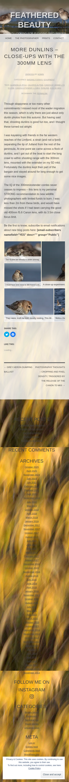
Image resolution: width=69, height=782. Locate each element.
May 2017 (32, 548)
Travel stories (32, 724)
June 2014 (31, 653)
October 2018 (32, 510)
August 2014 (31, 645)
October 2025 (32, 467)
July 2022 (32, 482)
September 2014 (31, 641)
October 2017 (32, 533)
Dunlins (45, 88)
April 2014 (32, 661)
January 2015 (32, 626)
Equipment (49, 80)
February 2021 (31, 490)
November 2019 (32, 498)
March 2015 (32, 618)
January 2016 (32, 591)
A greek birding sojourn (31, 429)
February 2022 (31, 486)
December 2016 (32, 564)
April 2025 (32, 471)
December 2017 (32, 525)
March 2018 (32, 517)
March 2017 (32, 552)
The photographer (27, 38)
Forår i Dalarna (31, 437)
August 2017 (31, 537)
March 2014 (32, 665)
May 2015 (32, 611)
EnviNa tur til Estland (31, 440)
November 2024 (32, 475)
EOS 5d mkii (55, 88)
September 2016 (31, 572)
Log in (32, 743)
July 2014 (32, 649)
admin (41, 74)
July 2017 (32, 541)
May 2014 (32, 657)
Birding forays (35, 80)
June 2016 (31, 583)
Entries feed (32, 747)
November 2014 (32, 634)
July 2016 (32, 579)
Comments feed (32, 750)
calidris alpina (35, 85)
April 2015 (32, 614)
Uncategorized (31, 728)
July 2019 (32, 502)
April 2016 (32, 587)
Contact (58, 38)
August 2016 (31, 576)
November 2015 (32, 595)
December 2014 (32, 630)
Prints (46, 38)
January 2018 (32, 521)
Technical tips (32, 720)
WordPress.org (31, 754)
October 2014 (32, 638)
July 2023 (32, 478)
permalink (42, 93)
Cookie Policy (34, 768)
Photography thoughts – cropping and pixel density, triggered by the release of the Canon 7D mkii (50, 376)
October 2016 (32, 568)
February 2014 (31, 669)
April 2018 (32, 513)
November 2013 (32, 673)
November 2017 (32, 529)
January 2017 (32, 560)
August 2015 (31, 603)
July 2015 (32, 607)
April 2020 (32, 494)
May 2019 (32, 506)
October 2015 (32, 599)
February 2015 (31, 622)
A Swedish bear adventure (31, 425)
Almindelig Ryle (18, 85)
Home (8, 38)
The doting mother (31, 433)
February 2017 (31, 556)
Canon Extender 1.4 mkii (27, 88)
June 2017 (31, 544)
